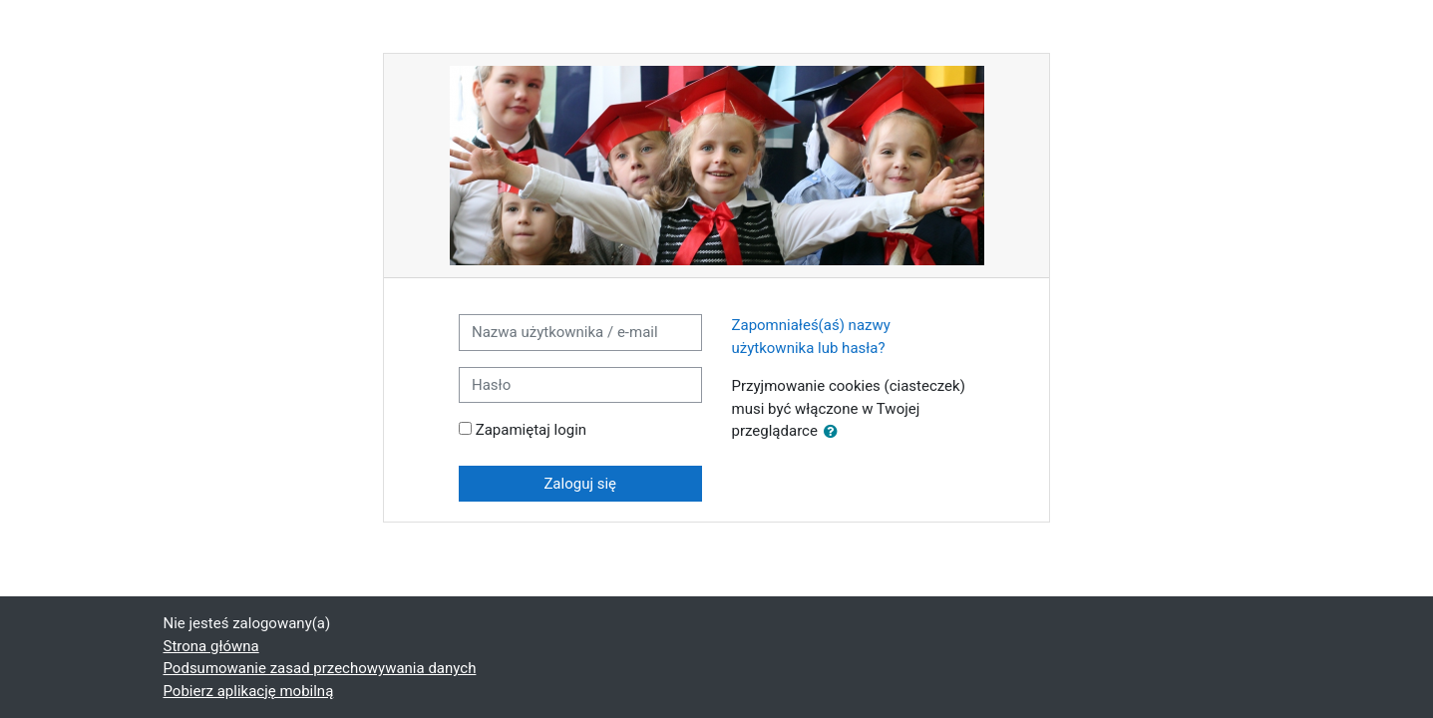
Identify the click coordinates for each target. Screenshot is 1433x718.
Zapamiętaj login (531, 430)
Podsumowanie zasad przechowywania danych (320, 668)
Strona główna (211, 646)
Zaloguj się (579, 484)
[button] (835, 432)
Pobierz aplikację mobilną (249, 691)
